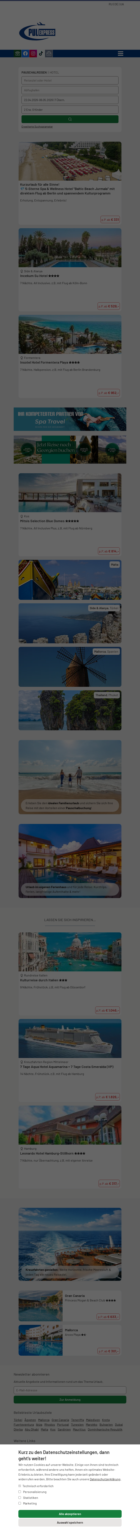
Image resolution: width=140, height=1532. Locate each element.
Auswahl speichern (70, 1522)
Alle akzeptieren (70, 1514)
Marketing (27, 1503)
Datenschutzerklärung (105, 1479)
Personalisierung (32, 1492)
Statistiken (28, 1497)
